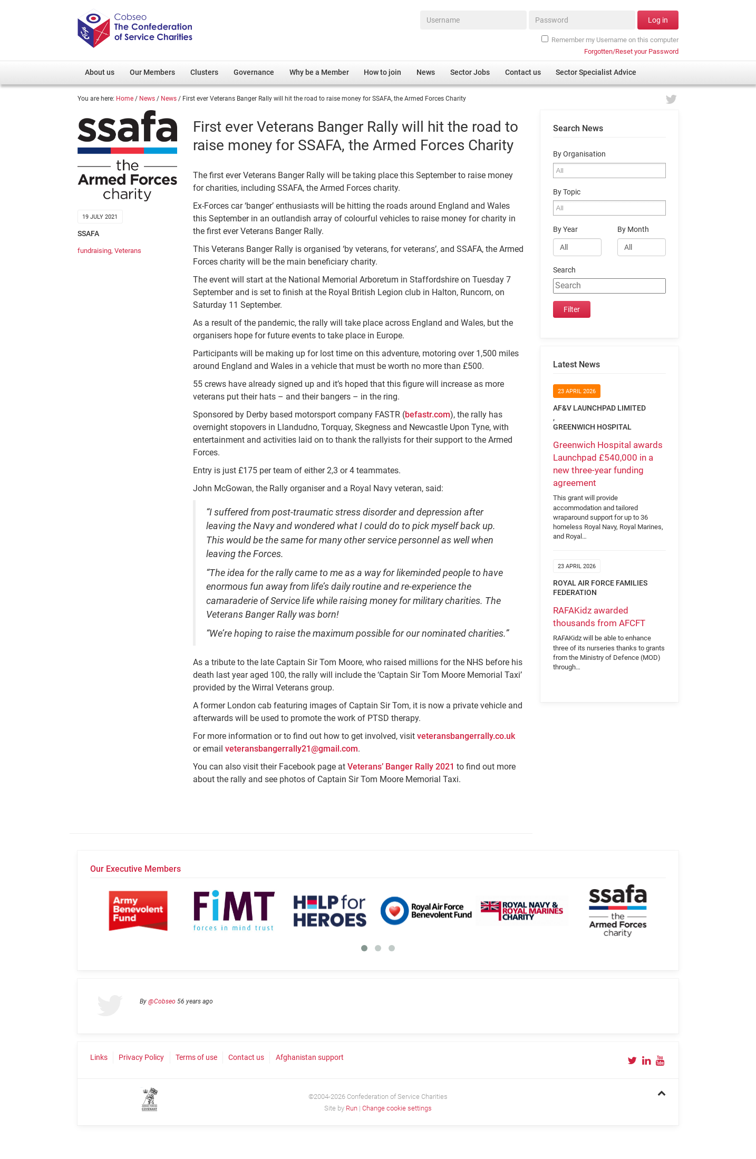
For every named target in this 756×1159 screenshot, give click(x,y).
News (147, 98)
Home (124, 98)
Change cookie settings (397, 1108)
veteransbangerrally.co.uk (466, 736)
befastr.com (427, 415)
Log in (658, 20)
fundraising (94, 251)
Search (564, 270)
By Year (565, 229)
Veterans (127, 251)
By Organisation (579, 154)
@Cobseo (162, 1001)
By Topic (566, 192)
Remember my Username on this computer (610, 39)
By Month (633, 229)
